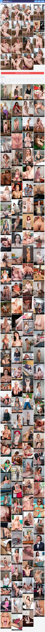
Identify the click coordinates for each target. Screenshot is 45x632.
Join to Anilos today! (22, 73)
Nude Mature (7, 1)
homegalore (10, 79)
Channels (42, 1)
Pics (35, 1)
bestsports (24, 79)
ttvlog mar (6, 78)
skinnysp (39, 79)
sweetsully (31, 78)
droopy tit (24, 78)
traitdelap (20, 78)
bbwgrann (39, 78)
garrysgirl (27, 78)
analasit (32, 79)
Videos (39, 1)
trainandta (36, 79)
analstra (17, 78)
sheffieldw (42, 78)
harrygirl (14, 79)
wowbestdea (28, 79)
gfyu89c (18, 79)
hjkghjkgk (2, 78)
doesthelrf (13, 78)
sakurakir (35, 78)
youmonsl (6, 79)
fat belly (10, 78)
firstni (21, 79)
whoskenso (2, 79)
